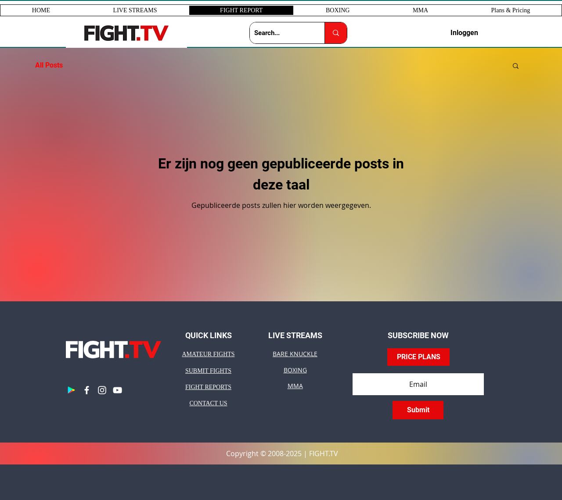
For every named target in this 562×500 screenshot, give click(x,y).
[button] (135, 10)
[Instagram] (102, 390)
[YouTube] (117, 390)
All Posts (49, 65)
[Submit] (418, 410)
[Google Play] (71, 390)
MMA (295, 386)
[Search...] (280, 32)
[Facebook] (86, 390)
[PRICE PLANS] (418, 357)
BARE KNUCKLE (295, 354)
